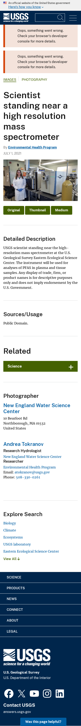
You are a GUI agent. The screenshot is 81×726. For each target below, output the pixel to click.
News (12, 599)
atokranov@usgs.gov (32, 472)
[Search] (61, 17)
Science (15, 366)
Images (9, 80)
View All (11, 559)
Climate (9, 530)
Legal (12, 631)
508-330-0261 (28, 477)
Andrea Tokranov (23, 444)
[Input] (50, 17)
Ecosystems (13, 537)
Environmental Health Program (32, 147)
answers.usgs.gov (17, 712)
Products (16, 588)
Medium (61, 210)
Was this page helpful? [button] (43, 722)
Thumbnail (37, 210)
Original (14, 210)
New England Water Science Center (32, 457)
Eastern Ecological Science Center (31, 551)
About (12, 620)
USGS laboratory (17, 544)
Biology (9, 523)
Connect (15, 610)
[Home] (15, 21)
